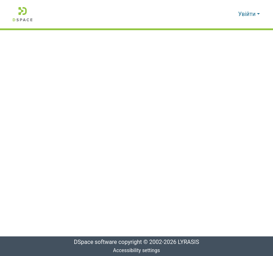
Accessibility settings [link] (136, 250)
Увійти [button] (247, 14)
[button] (22, 14)
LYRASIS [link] (190, 242)
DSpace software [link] (93, 242)
